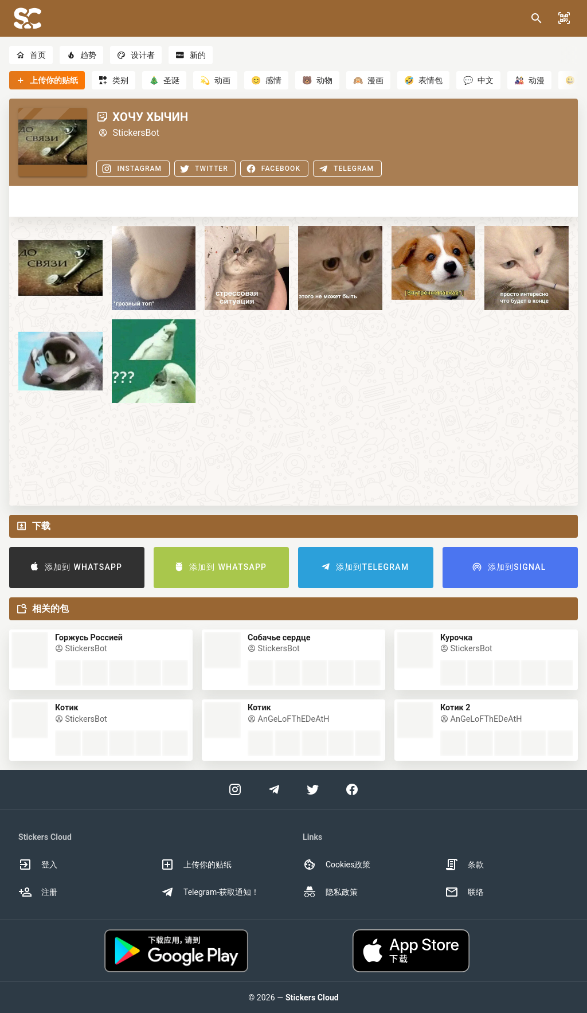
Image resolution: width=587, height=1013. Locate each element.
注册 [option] (37, 892)
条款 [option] (464, 864)
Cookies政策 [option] (336, 864)
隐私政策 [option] (330, 892)
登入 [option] (37, 864)
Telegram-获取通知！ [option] (210, 892)
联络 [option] (464, 892)
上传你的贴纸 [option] (196, 864)
